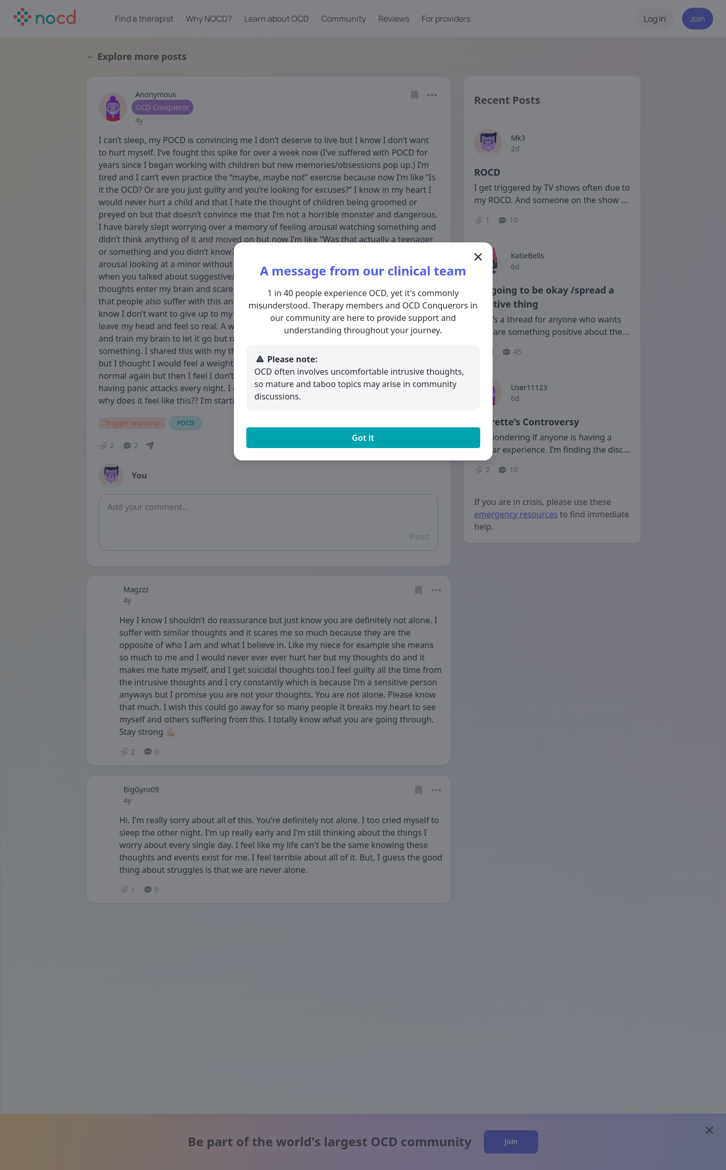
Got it (363, 437)
